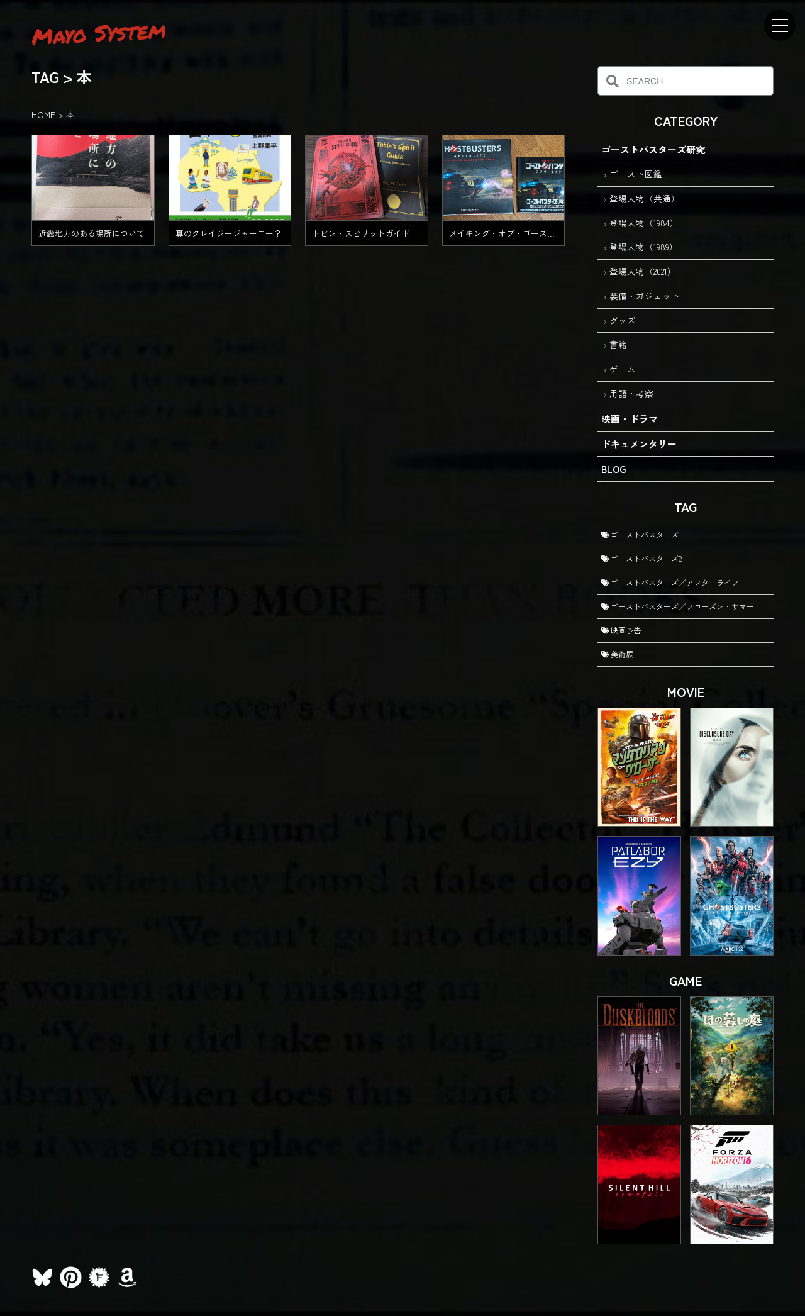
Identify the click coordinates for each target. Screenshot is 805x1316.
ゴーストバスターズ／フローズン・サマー (677, 606)
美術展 (617, 654)
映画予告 (621, 630)
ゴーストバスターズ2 (641, 558)
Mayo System (99, 32)
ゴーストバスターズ (640, 534)
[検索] (612, 81)
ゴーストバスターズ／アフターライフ (670, 582)
